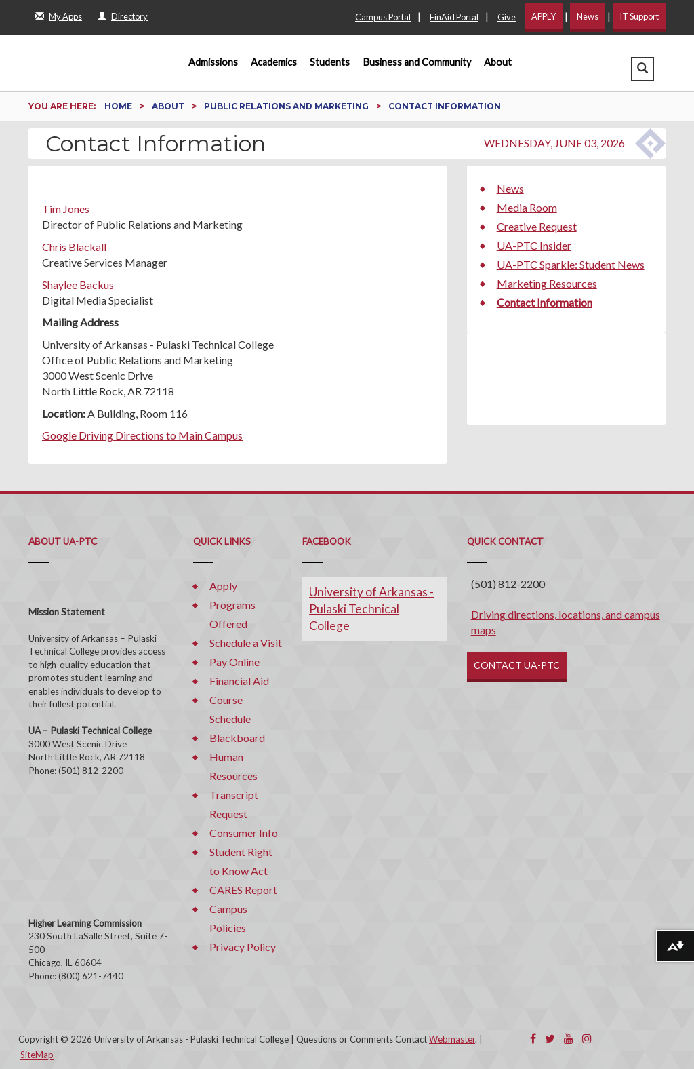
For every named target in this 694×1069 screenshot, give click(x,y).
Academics (274, 62)
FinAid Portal (454, 17)
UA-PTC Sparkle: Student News (571, 264)
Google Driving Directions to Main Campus (142, 435)
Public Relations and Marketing (287, 106)
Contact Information (544, 302)
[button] (642, 69)
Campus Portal (383, 17)
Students (330, 62)
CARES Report (243, 889)
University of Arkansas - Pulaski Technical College (371, 609)
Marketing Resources (547, 283)
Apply (223, 585)
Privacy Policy (242, 946)
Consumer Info (243, 832)
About (498, 62)
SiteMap (37, 1054)
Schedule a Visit (245, 642)
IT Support (639, 16)
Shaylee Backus (78, 284)
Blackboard (237, 737)
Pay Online (234, 661)
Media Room (527, 207)
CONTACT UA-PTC (517, 665)
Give (506, 17)
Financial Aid (239, 680)
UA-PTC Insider (534, 245)
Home (119, 106)
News (587, 16)
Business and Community (417, 62)
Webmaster (452, 1039)
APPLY (543, 16)
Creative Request (537, 226)
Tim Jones (65, 208)
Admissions (213, 62)
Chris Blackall (74, 246)
